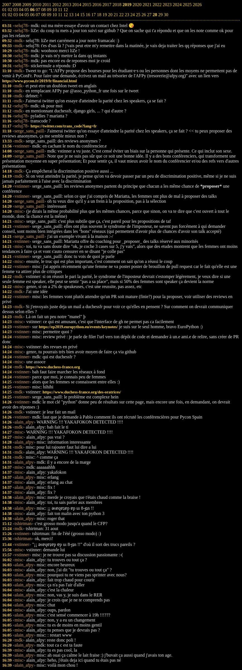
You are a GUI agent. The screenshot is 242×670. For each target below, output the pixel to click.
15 (82, 14)
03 (15, 14)
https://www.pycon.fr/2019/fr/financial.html (39, 81)
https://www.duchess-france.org (53, 367)
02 (10, 14)
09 (49, 14)
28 (155, 14)
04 (21, 14)
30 (166, 14)
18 (99, 14)
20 (110, 14)
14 (76, 14)
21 (115, 14)
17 (93, 14)
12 (65, 14)
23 (127, 14)
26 (143, 14)
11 (60, 14)
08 (43, 14)
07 (38, 14)
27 (149, 14)
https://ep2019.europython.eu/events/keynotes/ (78, 327)
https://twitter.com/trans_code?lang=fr (63, 126)
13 (71, 14)
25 (138, 14)
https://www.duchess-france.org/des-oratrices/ (81, 392)
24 (132, 14)
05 (27, 14)
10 (54, 14)
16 (88, 14)
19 (104, 14)
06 (32, 14)
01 (4, 14)
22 (121, 14)
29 (160, 14)
